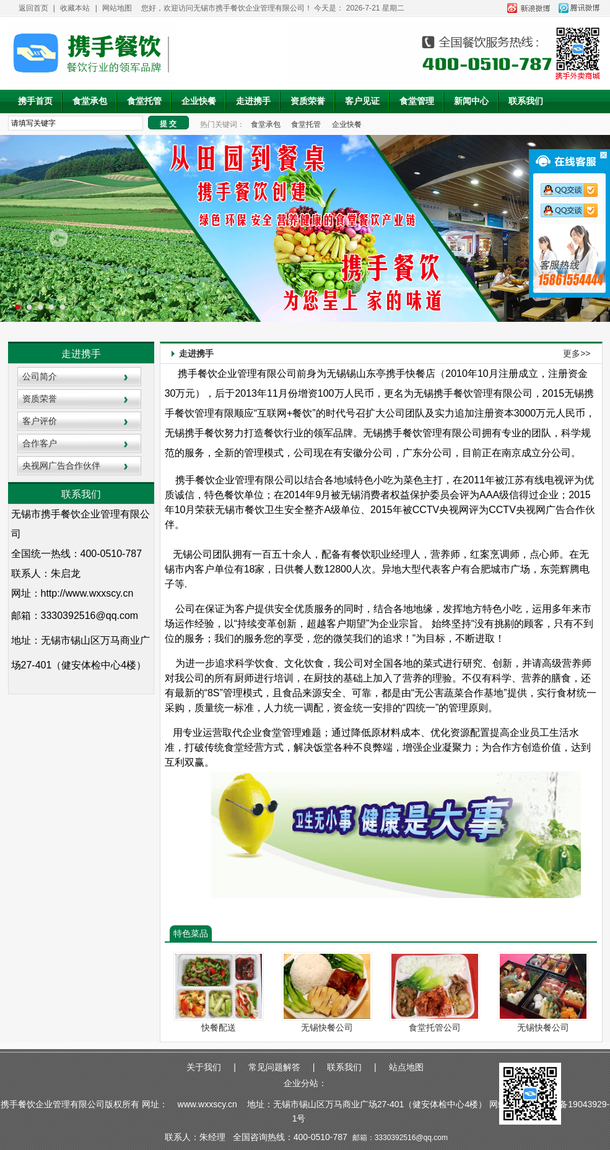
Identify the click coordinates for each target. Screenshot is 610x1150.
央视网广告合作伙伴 (61, 465)
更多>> (576, 353)
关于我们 (203, 1067)
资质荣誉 (307, 101)
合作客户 (39, 443)
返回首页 (33, 8)
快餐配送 (218, 1027)
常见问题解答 (274, 1067)
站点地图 (406, 1067)
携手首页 (35, 101)
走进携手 (253, 101)
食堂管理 (416, 101)
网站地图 (117, 8)
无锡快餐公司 (327, 1027)
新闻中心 (471, 101)
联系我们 (525, 101)
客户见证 (362, 101)
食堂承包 (89, 101)
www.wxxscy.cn (207, 1104)
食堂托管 (144, 101)
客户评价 (39, 421)
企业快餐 (198, 101)
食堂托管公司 (435, 1027)
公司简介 (39, 376)
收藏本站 (75, 8)
